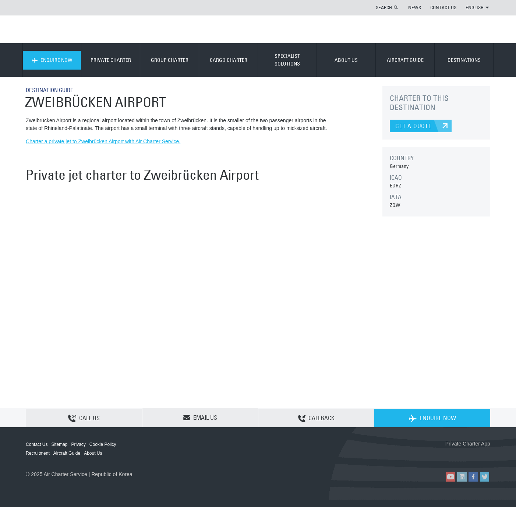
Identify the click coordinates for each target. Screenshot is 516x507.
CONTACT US (443, 7)
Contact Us (36, 444)
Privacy (78, 444)
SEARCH (384, 7)
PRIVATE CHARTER (111, 60)
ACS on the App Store (441, 456)
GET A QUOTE (413, 126)
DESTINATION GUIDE (51, 90)
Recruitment (38, 453)
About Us (93, 453)
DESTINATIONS (464, 60)
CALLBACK (316, 418)
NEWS (414, 7)
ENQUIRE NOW (52, 60)
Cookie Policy (102, 444)
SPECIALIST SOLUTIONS (287, 60)
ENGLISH (477, 7)
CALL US (84, 418)
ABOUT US (346, 60)
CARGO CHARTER (228, 60)
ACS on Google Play (474, 456)
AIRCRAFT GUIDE (405, 60)
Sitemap (59, 444)
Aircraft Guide (66, 453)
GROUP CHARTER (169, 60)
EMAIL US (200, 417)
